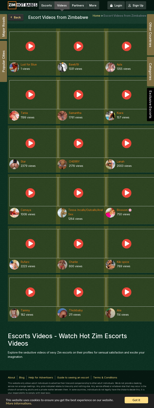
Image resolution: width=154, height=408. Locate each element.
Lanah (120, 161)
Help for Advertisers (41, 377)
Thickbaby (76, 310)
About (11, 377)
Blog (21, 377)
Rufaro (25, 262)
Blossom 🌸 (124, 210)
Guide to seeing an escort (73, 377)
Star (23, 161)
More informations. (19, 403)
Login (116, 5)
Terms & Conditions (105, 377)
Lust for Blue (29, 64)
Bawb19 (74, 64)
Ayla (119, 64)
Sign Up (135, 5)
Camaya (26, 210)
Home (96, 15)
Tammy (25, 310)
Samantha (75, 112)
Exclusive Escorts (150, 104)
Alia (119, 310)
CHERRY (74, 161)
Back (16, 17)
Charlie (73, 262)
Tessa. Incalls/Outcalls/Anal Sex (85, 212)
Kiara (120, 112)
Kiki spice (123, 262)
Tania (24, 112)
